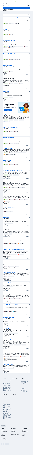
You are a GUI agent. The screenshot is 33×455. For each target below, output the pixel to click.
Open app (30, 1)
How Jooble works (4, 431)
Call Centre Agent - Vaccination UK (10, 260)
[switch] (29, 14)
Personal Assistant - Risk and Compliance (11, 53)
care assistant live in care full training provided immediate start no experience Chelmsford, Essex (6, 404)
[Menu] (1, 1)
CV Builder (23, 435)
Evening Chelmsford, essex (7, 390)
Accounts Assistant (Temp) (8, 317)
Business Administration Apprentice (10, 350)
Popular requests (6, 377)
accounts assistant (7, 217)
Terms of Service (3, 448)
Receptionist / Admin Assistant (9, 114)
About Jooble (3, 430)
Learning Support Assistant (8, 328)
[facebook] (1, 444)
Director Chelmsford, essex (7, 387)
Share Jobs (13, 431)
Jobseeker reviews (24, 432)
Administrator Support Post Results (10, 339)
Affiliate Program (13, 432)
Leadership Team (3, 432)
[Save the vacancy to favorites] (29, 18)
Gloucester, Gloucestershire (24, 391)
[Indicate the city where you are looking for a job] (16, 6)
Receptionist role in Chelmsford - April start (11, 292)
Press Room (3, 435)
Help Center (3, 438)
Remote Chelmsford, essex (7, 382)
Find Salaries (23, 434)
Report (28, 26)
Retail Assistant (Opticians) (8, 137)
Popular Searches (24, 430)
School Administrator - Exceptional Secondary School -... (14, 249)
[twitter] (6, 444)
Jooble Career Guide (25, 431)
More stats (6, 12)
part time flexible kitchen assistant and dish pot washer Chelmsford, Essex (7, 413)
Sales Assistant (6, 91)
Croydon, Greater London (24, 387)
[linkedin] (8, 444)
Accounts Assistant (7, 228)
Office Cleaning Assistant (8, 364)
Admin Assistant (6, 29)
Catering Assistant (7, 282)
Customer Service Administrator (9, 207)
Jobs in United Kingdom (4, 439)
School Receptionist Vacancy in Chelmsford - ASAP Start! (14, 195)
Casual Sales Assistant (7, 148)
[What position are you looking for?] (16, 3)
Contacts (2, 434)
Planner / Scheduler (7, 160)
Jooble (6, 453)
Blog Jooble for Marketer (15, 434)
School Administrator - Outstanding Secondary (12, 238)
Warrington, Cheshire (24, 390)
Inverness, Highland (23, 382)
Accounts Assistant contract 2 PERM (10, 304)
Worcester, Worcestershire (24, 381)
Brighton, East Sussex (24, 383)
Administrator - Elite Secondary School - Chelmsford (13, 170)
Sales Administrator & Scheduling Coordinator (12, 127)
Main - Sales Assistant (7, 65)
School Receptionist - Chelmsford (9, 272)
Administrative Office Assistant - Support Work (12, 40)
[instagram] (3, 444)
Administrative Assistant (8, 77)
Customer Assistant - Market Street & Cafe (11, 17)
